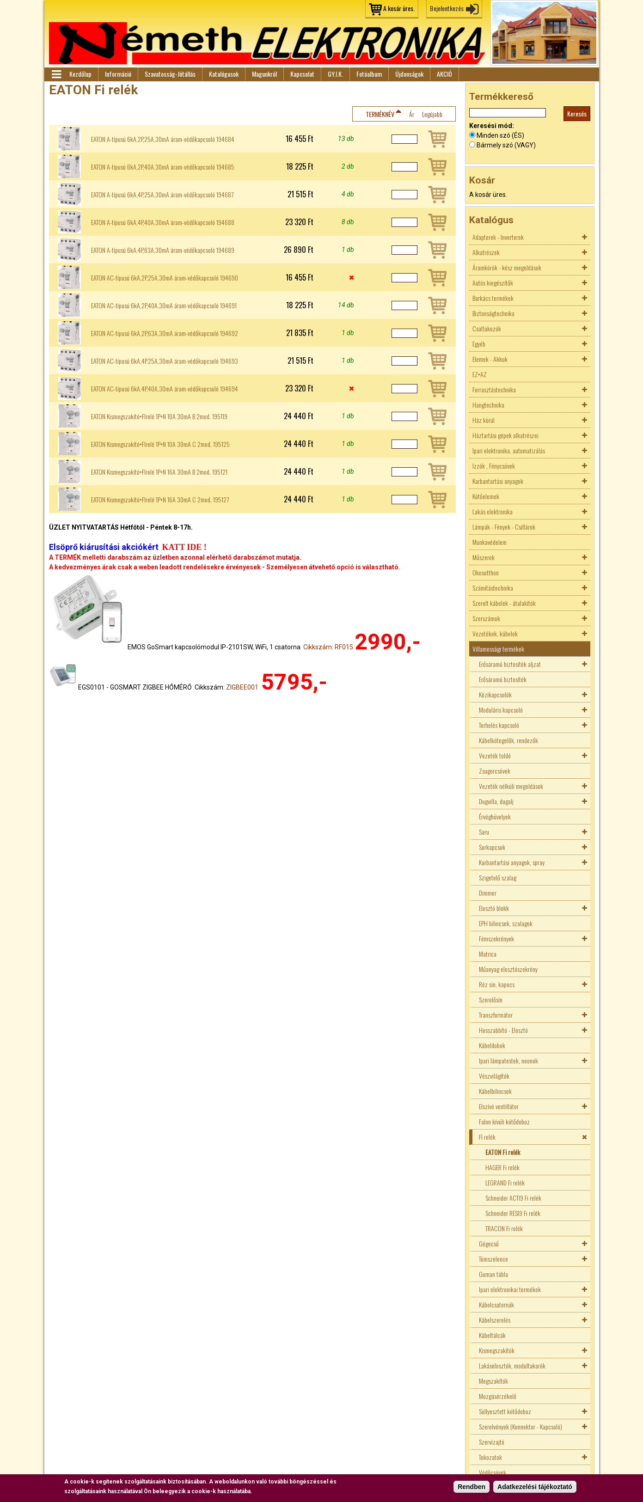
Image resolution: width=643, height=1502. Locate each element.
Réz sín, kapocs (496, 984)
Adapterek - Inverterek (498, 237)
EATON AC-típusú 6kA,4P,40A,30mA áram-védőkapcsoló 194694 (164, 388)
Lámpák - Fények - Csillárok (503, 526)
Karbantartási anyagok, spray (512, 862)
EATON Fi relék (502, 1152)
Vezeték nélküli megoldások (511, 786)
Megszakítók (493, 1381)
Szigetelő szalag (497, 877)
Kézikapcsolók (495, 694)
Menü (56, 74)
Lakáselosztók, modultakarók (512, 1365)
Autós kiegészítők (492, 282)
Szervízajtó (491, 1442)
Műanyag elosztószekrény (508, 969)
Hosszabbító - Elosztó (503, 1030)
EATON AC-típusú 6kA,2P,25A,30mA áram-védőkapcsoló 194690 (164, 277)
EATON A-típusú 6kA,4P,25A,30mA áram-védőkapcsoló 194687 (162, 194)
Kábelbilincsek (495, 1091)
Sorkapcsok (492, 847)
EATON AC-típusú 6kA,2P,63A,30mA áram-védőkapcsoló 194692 (164, 333)
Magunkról (264, 74)
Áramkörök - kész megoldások (506, 267)
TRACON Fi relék (504, 1228)
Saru (484, 831)
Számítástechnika (492, 587)
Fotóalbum (369, 74)
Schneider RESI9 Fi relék (512, 1213)
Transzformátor (496, 1015)
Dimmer (487, 893)
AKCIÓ (444, 74)
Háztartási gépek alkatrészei (505, 435)
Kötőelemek (485, 496)
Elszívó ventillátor (499, 1106)
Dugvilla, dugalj (496, 801)
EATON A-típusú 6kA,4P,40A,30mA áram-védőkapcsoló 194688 (162, 222)
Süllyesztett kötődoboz (505, 1411)
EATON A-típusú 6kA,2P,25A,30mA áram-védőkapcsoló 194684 (162, 139)
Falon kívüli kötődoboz (504, 1121)
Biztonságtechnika (493, 313)
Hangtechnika (488, 404)
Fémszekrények (496, 938)
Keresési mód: (491, 125)
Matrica (487, 954)
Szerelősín (490, 999)
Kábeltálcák (492, 1335)
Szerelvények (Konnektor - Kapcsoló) (520, 1426)
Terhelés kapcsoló (499, 725)
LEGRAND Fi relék (505, 1182)
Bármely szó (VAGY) (506, 145)
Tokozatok (490, 1457)
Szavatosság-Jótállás (170, 74)
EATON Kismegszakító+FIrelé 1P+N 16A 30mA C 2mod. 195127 (160, 499)
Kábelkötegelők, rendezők (508, 740)
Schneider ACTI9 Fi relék (513, 1198)
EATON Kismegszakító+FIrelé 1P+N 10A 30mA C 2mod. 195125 (160, 444)
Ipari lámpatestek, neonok (508, 1060)
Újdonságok (409, 74)
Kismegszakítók (496, 1350)
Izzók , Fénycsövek (493, 465)
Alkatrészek (486, 252)
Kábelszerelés (494, 1320)
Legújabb (432, 114)
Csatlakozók (486, 328)
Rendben (471, 1486)
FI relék (487, 1137)
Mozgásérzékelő (497, 1396)
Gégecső (489, 1243)
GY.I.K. (335, 74)
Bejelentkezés (447, 8)
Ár (411, 114)
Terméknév (380, 114)
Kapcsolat (302, 74)
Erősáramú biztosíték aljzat (510, 664)
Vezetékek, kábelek (495, 633)
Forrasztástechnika (494, 389)
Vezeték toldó (495, 755)
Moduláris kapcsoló (501, 709)
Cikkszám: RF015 (328, 647)
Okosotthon (485, 572)
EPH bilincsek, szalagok (506, 923)
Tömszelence (493, 1259)
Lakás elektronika (492, 511)
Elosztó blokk (494, 908)
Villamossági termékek (498, 648)
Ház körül (483, 420)
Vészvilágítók (494, 1076)
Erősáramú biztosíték (503, 679)
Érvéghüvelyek (495, 816)
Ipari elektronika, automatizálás (508, 450)
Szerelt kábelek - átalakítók (504, 603)
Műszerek (483, 557)
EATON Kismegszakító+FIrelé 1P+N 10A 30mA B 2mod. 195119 (159, 416)
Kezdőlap (80, 74)
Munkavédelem (489, 542)
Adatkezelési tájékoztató (534, 1486)
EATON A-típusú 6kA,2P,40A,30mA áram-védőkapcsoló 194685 (162, 166)
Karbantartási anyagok (497, 481)
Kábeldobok (492, 1045)
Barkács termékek (493, 298)
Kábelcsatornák (496, 1304)
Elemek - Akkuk (490, 359)
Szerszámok (486, 618)
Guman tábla (493, 1274)
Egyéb (478, 343)
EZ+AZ (479, 374)
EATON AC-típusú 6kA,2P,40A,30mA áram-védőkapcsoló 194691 (164, 305)
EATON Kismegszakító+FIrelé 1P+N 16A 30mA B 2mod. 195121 (159, 471)
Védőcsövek (492, 1472)
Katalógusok (224, 74)
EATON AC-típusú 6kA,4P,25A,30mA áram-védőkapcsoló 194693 (164, 361)
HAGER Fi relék (502, 1167)
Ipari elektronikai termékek (510, 1289)
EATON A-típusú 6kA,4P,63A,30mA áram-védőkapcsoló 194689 (162, 250)
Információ (118, 74)
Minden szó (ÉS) (500, 135)
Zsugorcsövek (494, 770)
